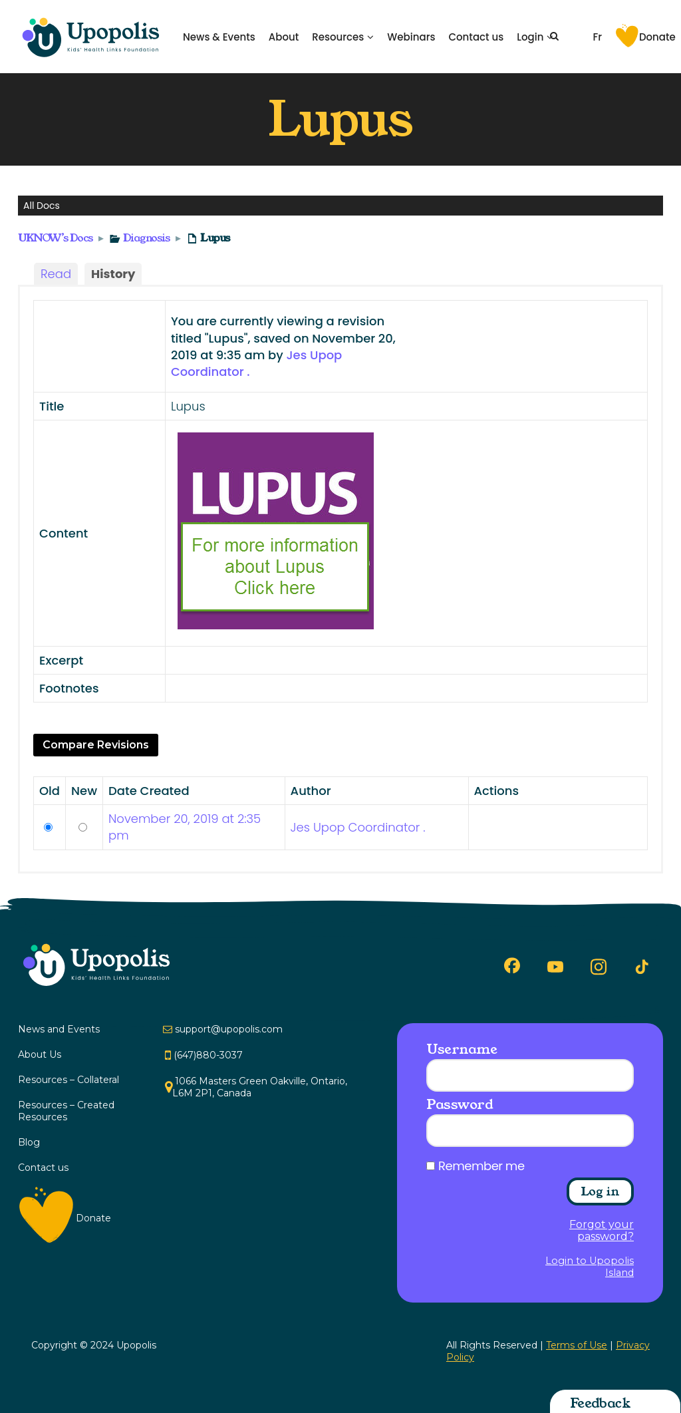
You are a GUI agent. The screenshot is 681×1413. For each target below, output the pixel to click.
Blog (29, 1142)
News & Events (219, 37)
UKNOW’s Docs (55, 237)
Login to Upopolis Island (589, 1267)
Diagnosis (146, 237)
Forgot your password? (601, 1231)
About (284, 37)
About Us (39, 1054)
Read (56, 273)
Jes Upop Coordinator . (358, 827)
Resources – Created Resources (66, 1111)
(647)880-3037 (208, 1055)
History (113, 273)
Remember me (481, 1166)
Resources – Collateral (68, 1080)
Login (530, 37)
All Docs (41, 205)
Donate (657, 37)
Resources (338, 37)
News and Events (59, 1029)
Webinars (411, 37)
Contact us (475, 37)
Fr (597, 37)
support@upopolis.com (229, 1029)
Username (461, 1049)
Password (459, 1104)
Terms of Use (576, 1345)
